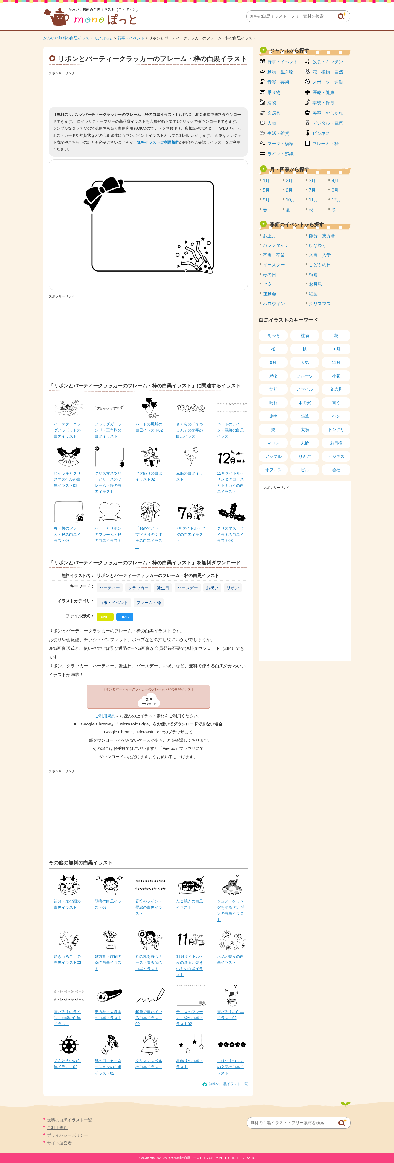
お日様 (336, 443)
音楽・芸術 (278, 82)
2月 (289, 180)
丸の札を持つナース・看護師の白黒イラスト (148, 962)
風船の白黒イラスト (189, 476)
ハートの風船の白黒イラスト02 (149, 427)
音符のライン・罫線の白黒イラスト (148, 907)
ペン (336, 416)
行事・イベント (131, 38)
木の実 (305, 402)
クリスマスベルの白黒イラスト (148, 1064)
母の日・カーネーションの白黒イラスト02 (108, 1067)
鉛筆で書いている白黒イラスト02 (148, 1018)
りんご (305, 456)
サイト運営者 (59, 1143)
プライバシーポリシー (67, 1135)
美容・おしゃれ (327, 113)
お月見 (315, 284)
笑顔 (273, 389)
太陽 (305, 429)
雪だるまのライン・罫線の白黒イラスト (67, 1018)
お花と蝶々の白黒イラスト (230, 959)
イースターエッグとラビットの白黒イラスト (67, 430)
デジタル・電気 (327, 123)
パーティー (109, 587)
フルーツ (305, 375)
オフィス (273, 469)
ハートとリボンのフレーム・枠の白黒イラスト (108, 534)
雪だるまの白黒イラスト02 (230, 1015)
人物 (271, 123)
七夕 (267, 284)
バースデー (187, 587)
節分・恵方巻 (322, 235)
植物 (305, 335)
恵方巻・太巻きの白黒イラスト (108, 1015)
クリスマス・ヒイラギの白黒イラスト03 (230, 534)
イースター (274, 264)
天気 (305, 362)
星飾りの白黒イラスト (189, 1064)
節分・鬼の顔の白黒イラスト (67, 904)
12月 (336, 200)
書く (336, 402)
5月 (266, 190)
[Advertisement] (148, 89)
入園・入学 (320, 255)
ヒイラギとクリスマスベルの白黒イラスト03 (67, 479)
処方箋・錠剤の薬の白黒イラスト (108, 962)
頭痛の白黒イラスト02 (108, 904)
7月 (312, 190)
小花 (336, 375)
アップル (273, 456)
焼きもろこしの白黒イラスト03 (67, 959)
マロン (273, 443)
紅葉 (313, 294)
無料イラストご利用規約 (158, 142)
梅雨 (313, 274)
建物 (271, 102)
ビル (305, 469)
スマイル (305, 389)
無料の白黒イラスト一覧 (228, 1084)
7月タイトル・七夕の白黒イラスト (190, 534)
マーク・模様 (280, 143)
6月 (289, 190)
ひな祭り (317, 245)
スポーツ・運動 (327, 82)
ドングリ (336, 429)
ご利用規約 (105, 716)
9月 (266, 200)
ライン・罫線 (280, 154)
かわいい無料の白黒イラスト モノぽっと (78, 38)
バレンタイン (276, 245)
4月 (335, 180)
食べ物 (273, 335)
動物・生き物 (280, 72)
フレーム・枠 (148, 602)
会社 (336, 469)
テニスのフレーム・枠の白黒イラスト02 (189, 1018)
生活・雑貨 (278, 133)
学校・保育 (323, 102)
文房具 (273, 113)
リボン (233, 587)
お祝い (212, 587)
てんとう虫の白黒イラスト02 (67, 1064)
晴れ (273, 402)
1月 (266, 180)
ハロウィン (274, 303)
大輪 (305, 443)
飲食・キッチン (327, 61)
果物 (273, 375)
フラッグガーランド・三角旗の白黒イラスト (108, 430)
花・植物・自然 (327, 72)
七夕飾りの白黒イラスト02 (148, 476)
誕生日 (163, 587)
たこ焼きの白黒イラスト (189, 904)
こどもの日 (320, 264)
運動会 (269, 294)
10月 (290, 200)
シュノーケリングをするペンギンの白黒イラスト (230, 910)
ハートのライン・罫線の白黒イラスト (230, 430)
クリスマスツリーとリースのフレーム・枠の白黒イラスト (108, 482)
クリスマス (320, 303)
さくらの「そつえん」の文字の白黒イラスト (189, 430)
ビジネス (321, 133)
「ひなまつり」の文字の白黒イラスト (230, 1067)
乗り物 (273, 92)
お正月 (269, 235)
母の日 (269, 274)
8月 (335, 190)
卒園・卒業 (274, 255)
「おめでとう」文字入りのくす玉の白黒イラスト (148, 537)
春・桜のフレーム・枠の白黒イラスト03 (67, 534)
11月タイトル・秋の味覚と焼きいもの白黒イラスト (190, 965)
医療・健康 (323, 92)
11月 (313, 200)
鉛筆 (305, 416)
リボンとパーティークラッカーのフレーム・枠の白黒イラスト (148, 689)
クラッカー (138, 587)
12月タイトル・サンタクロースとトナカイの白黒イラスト (230, 482)
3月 (312, 180)
